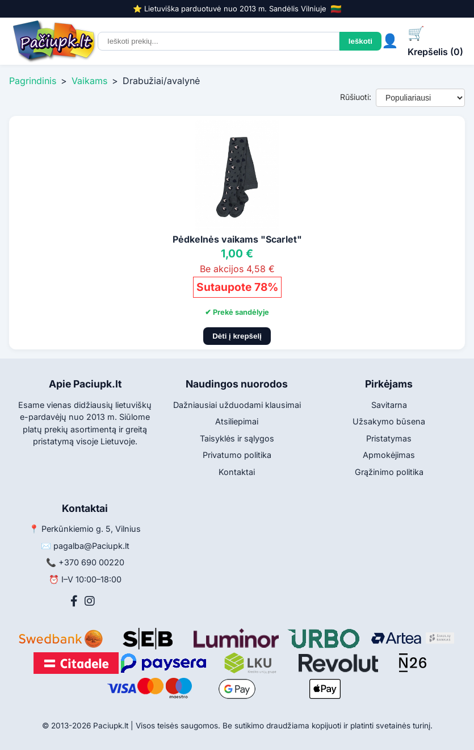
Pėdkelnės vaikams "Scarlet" (237, 239)
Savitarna (389, 405)
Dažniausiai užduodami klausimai (237, 405)
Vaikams (89, 80)
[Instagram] (90, 601)
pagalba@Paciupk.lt (91, 546)
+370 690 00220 (91, 562)
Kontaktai (237, 472)
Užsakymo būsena (389, 421)
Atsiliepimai (236, 421)
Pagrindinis (32, 80)
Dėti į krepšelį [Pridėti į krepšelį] (237, 336)
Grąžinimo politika (389, 472)
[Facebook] (74, 601)
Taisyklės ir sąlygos (237, 438)
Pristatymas (389, 438)
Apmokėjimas (389, 455)
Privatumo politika (237, 455)
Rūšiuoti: (355, 97)
